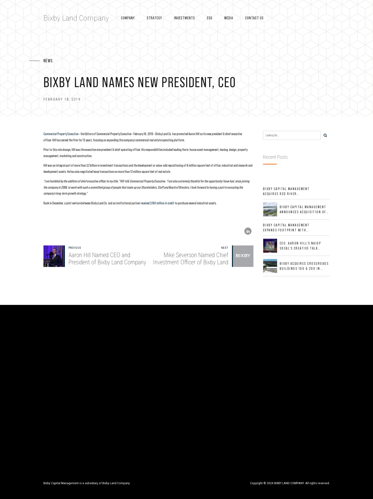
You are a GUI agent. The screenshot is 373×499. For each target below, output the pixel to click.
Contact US (254, 18)
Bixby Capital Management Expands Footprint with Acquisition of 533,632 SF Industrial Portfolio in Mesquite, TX (286, 228)
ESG (209, 18)
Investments (184, 18)
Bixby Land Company (76, 17)
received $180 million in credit (157, 203)
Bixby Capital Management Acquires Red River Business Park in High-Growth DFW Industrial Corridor (286, 191)
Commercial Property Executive (60, 134)
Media (228, 18)
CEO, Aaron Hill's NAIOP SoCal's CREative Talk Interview (300, 246)
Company (128, 18)
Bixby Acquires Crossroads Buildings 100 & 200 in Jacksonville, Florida (304, 266)
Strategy (154, 18)
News (48, 60)
